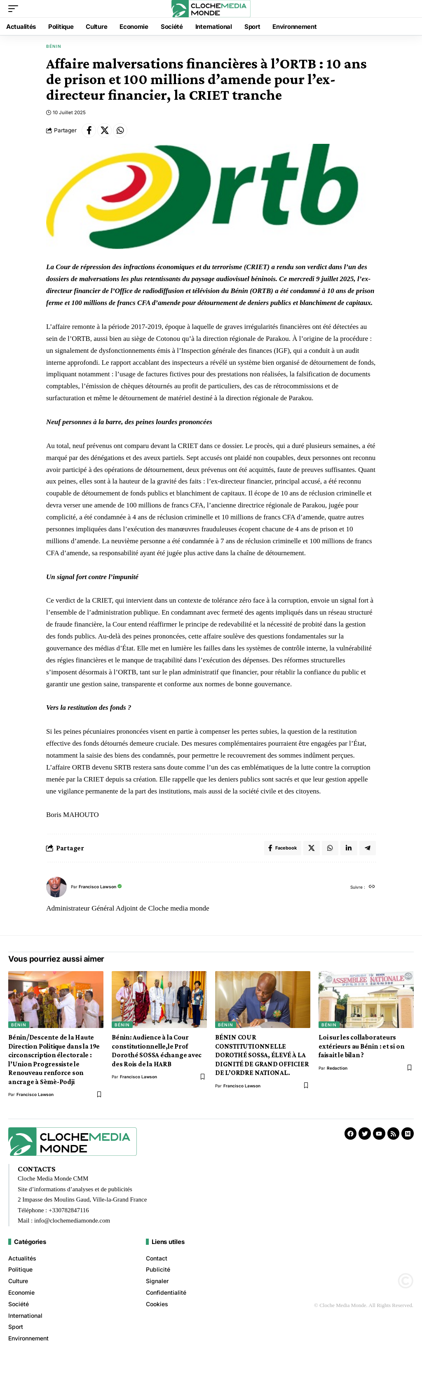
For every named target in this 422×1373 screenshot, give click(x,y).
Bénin (53, 46)
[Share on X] (107, 131)
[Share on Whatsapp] (125, 131)
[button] (15, 8)
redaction (337, 1072)
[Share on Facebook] (90, 131)
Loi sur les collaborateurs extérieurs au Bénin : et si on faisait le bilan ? (361, 1050)
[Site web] (371, 891)
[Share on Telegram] (367, 851)
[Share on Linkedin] (347, 851)
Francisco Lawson (100, 891)
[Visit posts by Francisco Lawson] (56, 891)
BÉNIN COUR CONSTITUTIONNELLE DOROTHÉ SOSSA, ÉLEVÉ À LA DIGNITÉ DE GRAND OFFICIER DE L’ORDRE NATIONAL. (262, 1059)
